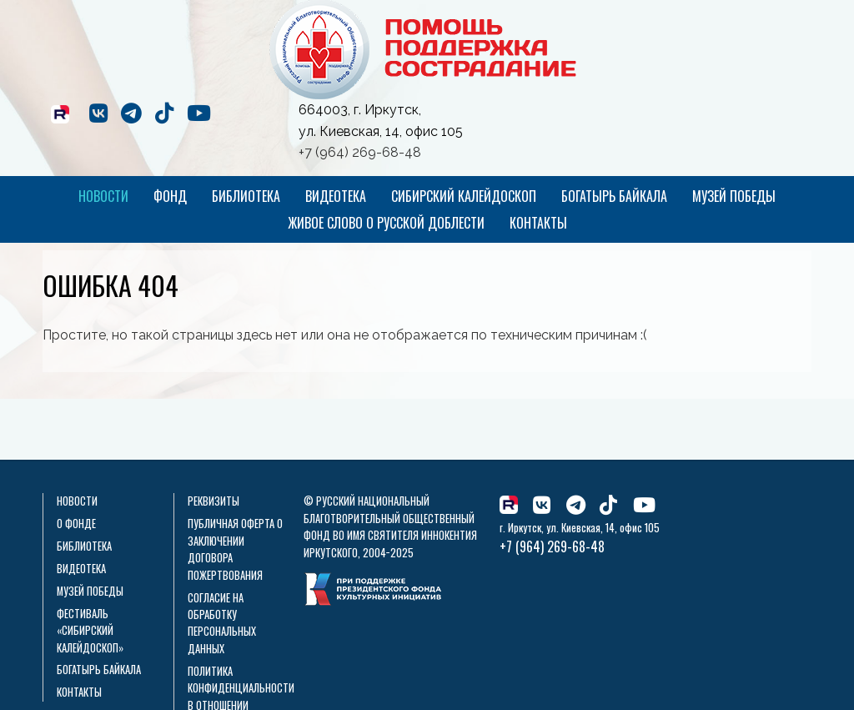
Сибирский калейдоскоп (463, 196)
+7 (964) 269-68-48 (360, 152)
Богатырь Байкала (614, 196)
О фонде (76, 523)
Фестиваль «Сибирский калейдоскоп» (90, 631)
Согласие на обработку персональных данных (222, 623)
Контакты (538, 222)
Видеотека (335, 196)
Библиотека (246, 196)
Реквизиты (213, 501)
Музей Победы (734, 196)
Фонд (170, 196)
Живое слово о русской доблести (386, 222)
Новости (103, 196)
